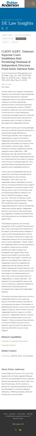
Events (5, 42)
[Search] (33, 3)
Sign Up (15, 42)
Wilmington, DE (18, 424)
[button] (6, 28)
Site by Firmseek (18, 418)
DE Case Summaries (23, 35)
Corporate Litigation (9, 345)
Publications (8, 38)
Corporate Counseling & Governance (15, 341)
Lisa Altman (6, 356)
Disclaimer (12, 414)
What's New (7, 35)
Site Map (29, 414)
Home (5, 414)
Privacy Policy (21, 414)
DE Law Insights (7, 20)
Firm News (18, 20)
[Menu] (28, 4)
